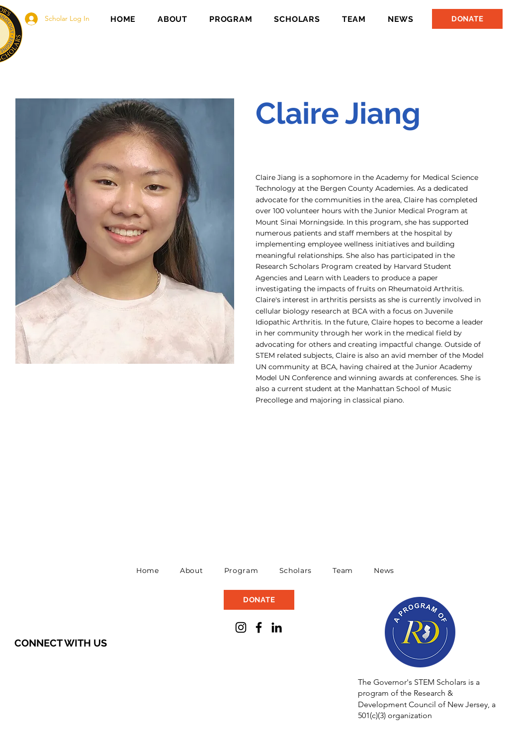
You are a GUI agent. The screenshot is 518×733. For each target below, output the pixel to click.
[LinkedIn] (276, 627)
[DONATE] (467, 19)
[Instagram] (241, 627)
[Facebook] (259, 627)
